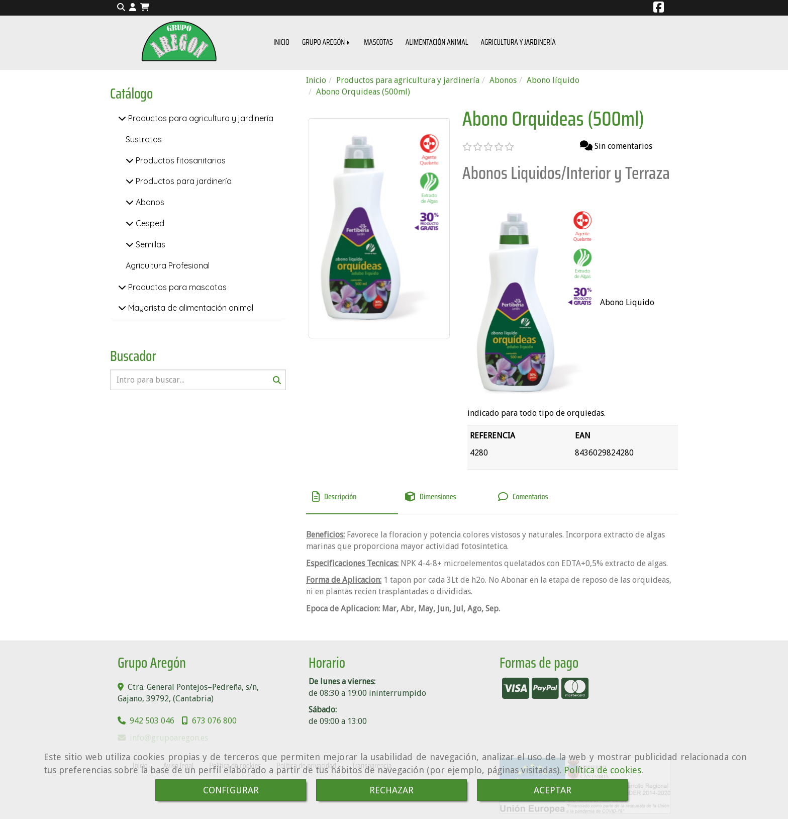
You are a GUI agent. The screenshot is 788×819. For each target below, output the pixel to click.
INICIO (281, 42)
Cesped (149, 223)
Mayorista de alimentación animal (189, 308)
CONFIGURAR (231, 790)
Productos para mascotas (176, 287)
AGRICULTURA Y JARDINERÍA (517, 42)
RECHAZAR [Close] (391, 790)
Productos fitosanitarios (180, 160)
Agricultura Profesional (168, 265)
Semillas (149, 244)
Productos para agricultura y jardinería (199, 118)
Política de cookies (602, 770)
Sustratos (144, 139)
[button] (132, 8)
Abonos (149, 202)
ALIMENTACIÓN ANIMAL (437, 42)
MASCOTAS (378, 42)
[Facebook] (658, 9)
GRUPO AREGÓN (326, 42)
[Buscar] (198, 380)
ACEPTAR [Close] (552, 790)
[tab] (352, 497)
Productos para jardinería (183, 181)
